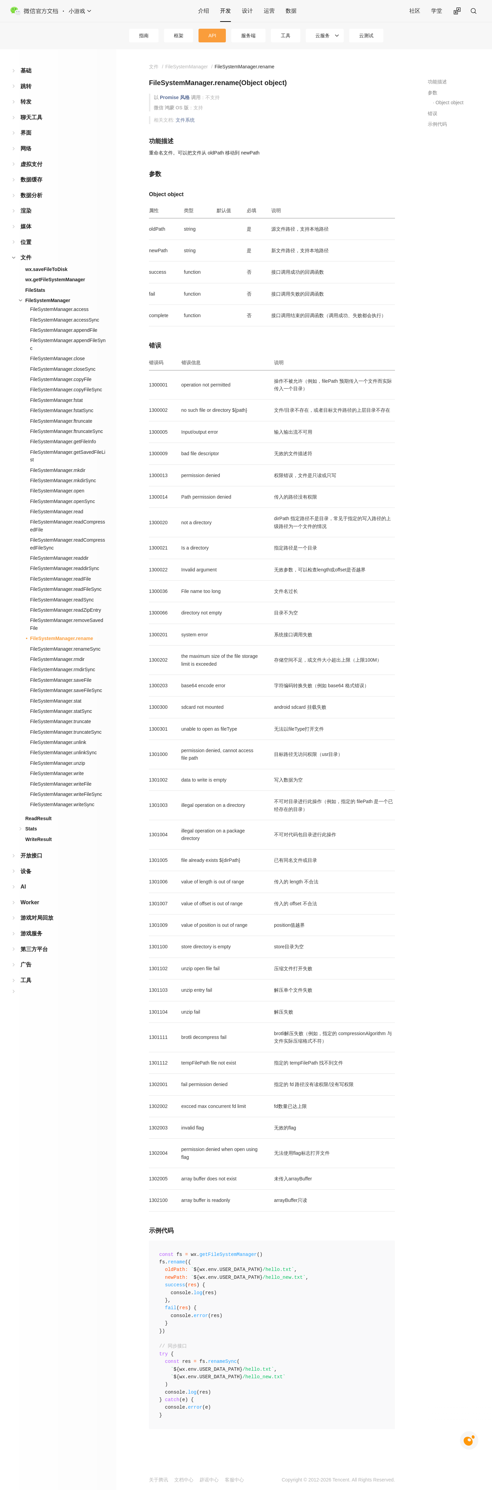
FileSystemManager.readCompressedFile (67, 525)
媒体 (25, 226)
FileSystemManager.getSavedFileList (67, 455)
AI (23, 887)
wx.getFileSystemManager (55, 279)
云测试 (366, 35)
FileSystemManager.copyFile (61, 379)
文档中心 (183, 1479)
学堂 (436, 11)
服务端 (248, 35)
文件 (25, 257)
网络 (25, 148)
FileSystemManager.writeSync (62, 804)
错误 (432, 113)
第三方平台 (34, 949)
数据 (291, 11)
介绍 (203, 11)
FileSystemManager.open (57, 490)
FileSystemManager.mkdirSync (63, 480)
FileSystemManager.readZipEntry (65, 610)
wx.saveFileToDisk (46, 269)
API (212, 35)
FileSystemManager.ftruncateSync (66, 431)
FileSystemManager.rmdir (57, 659)
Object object (450, 102)
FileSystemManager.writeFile (61, 784)
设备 (25, 871)
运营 (269, 11)
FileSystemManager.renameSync (65, 649)
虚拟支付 (31, 164)
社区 (414, 11)
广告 (25, 964)
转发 (25, 102)
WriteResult (38, 839)
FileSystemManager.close (57, 358)
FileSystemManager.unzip (57, 763)
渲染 (25, 211)
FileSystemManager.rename (61, 638)
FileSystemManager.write (57, 773)
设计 (247, 11)
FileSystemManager (47, 300)
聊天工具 (31, 117)
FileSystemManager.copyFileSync (66, 389)
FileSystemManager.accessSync (64, 320)
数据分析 (31, 195)
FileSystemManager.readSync (62, 599)
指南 (144, 35)
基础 (25, 70)
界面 (25, 133)
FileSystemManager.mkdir (57, 470)
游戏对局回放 (36, 918)
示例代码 (437, 124)
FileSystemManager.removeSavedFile (66, 624)
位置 (25, 242)
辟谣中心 (209, 1479)
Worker (29, 902)
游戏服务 (31, 933)
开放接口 (31, 855)
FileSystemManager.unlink (58, 742)
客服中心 (234, 1479)
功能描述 (437, 81)
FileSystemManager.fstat (56, 400)
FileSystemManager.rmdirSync (62, 669)
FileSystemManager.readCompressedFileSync (67, 543)
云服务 (322, 35)
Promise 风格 (175, 97)
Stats (31, 828)
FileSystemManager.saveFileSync (66, 690)
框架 (178, 35)
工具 (285, 35)
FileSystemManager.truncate (60, 721)
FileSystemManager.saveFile (61, 680)
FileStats (35, 290)
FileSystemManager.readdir (59, 558)
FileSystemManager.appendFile (63, 330)
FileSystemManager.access (59, 309)
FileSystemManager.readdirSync (64, 568)
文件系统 (185, 120)
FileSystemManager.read (56, 511)
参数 (432, 92)
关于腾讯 (158, 1479)
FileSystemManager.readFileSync (65, 589)
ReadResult (38, 818)
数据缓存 (31, 179)
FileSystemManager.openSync (62, 501)
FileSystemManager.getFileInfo (63, 441)
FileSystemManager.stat (55, 701)
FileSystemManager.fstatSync (61, 410)
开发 (225, 11)
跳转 (25, 86)
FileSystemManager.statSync (61, 711)
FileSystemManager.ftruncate (61, 421)
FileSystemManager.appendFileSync (68, 344)
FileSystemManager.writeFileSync (66, 794)
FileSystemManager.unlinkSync (63, 752)
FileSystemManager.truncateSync (65, 732)
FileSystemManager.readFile (60, 579)
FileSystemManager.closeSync (62, 369)
